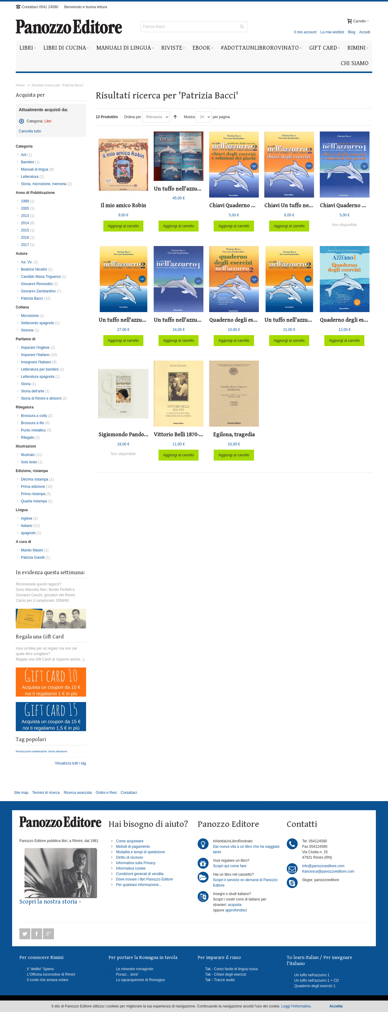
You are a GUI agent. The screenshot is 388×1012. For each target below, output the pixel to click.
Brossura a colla (36, 416)
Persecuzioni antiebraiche (31, 751)
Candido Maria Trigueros (43, 277)
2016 (28, 237)
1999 (28, 201)
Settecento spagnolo (40, 323)
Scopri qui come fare (229, 866)
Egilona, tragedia (234, 434)
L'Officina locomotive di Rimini (51, 974)
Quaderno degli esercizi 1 (315, 986)
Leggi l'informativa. (296, 1006)
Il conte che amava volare (48, 980)
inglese (29, 518)
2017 (28, 245)
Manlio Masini (34, 550)
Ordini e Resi (106, 793)
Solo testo (31, 462)
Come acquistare (130, 841)
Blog (351, 32)
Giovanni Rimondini (39, 284)
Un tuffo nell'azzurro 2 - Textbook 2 (307, 320)
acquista (235, 905)
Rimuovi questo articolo (21, 121)
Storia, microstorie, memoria (46, 184)
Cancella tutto (30, 131)
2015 (28, 230)
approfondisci (236, 910)
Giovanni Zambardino (41, 291)
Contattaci (129, 793)
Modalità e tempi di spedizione (140, 852)
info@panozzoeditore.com (323, 866)
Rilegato (30, 437)
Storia (28, 384)
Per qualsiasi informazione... (139, 885)
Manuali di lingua (37, 169)
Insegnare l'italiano (39, 362)
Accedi (364, 32)
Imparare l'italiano (39, 355)
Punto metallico (36, 430)
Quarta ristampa (36, 501)
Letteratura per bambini (42, 369)
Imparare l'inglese (38, 347)
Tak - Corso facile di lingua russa (231, 969)
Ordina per (132, 117)
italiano (30, 526)
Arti (26, 155)
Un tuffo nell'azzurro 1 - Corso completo (203, 189)
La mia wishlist (332, 32)
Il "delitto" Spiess (40, 969)
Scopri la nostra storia (48, 901)
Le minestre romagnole (134, 969)
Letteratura (32, 177)
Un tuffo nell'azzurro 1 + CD (316, 980)
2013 (28, 216)
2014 (28, 223)
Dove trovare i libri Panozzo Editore (144, 879)
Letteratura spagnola (40, 377)
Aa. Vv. (29, 262)
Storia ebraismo (57, 751)
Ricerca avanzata (78, 793)
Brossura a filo (35, 423)
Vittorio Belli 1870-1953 (182, 434)
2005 (28, 208)
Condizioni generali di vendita (140, 874)
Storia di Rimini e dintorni (44, 398)
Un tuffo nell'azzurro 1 (311, 975)
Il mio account (305, 32)
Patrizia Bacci (35, 298)
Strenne (30, 330)
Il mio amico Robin (123, 205)
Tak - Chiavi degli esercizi (225, 974)
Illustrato (31, 455)
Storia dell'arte (35, 391)
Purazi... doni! (127, 974)
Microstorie (32, 316)
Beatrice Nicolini (36, 269)
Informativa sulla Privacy (136, 863)
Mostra (189, 117)
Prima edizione (36, 486)
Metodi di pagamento (133, 846)
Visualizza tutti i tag (70, 763)
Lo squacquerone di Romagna (140, 980)
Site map (21, 793)
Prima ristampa (36, 494)
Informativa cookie (131, 868)
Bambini (30, 162)
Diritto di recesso (129, 857)
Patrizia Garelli (35, 557)
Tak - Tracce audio (220, 980)
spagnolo (31, 533)
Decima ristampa (37, 479)
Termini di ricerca (46, 793)
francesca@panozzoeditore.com (328, 871)
